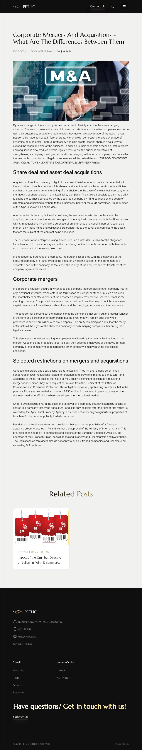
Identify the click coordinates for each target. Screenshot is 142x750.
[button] (124, 6)
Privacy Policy (122, 743)
